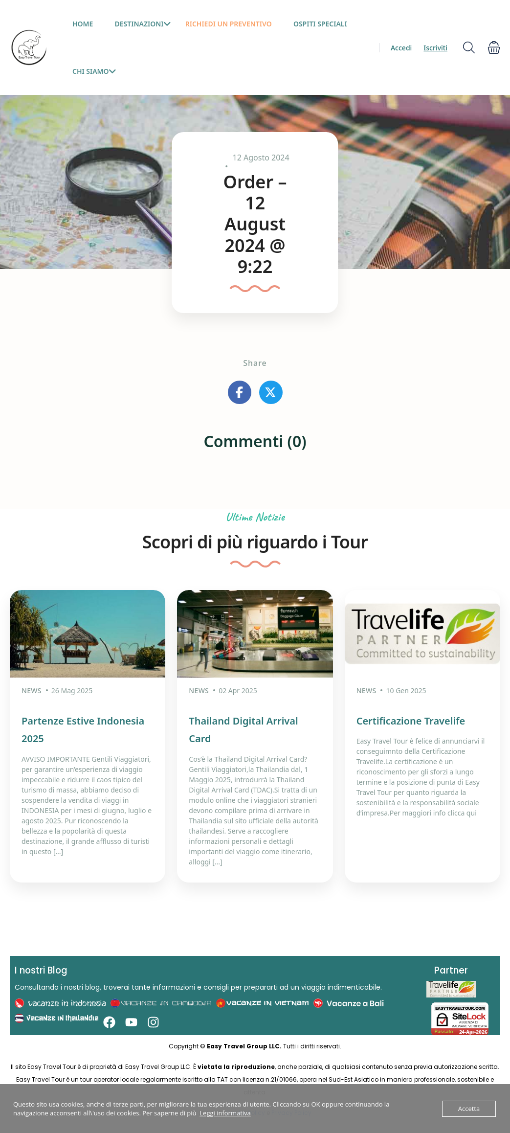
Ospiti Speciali (320, 23)
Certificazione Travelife (411, 720)
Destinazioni (143, 23)
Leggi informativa (225, 1113)
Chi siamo (94, 71)
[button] (494, 47)
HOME (82, 23)
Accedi (401, 47)
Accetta (469, 1108)
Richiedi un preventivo (228, 23)
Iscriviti (435, 47)
